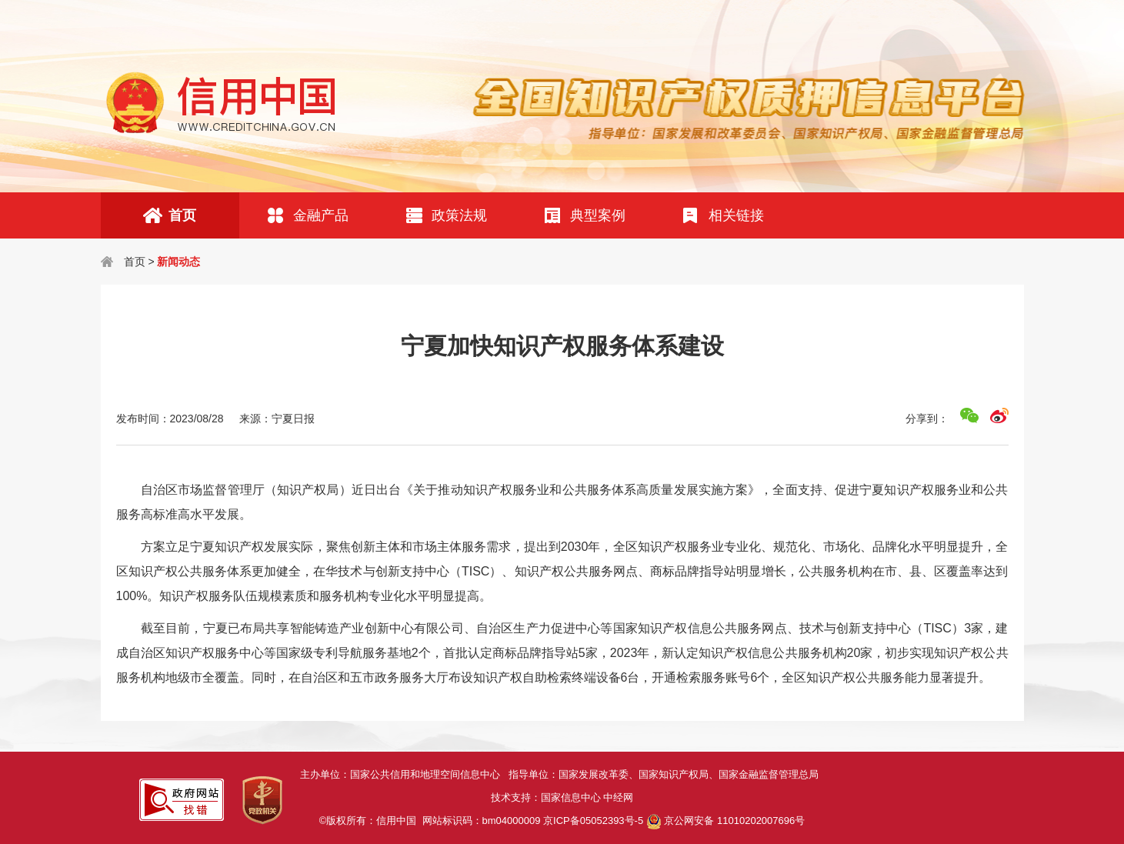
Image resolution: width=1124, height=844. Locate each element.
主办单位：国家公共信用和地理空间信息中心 (404, 774)
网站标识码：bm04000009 (533, 820)
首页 (134, 261)
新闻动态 (178, 261)
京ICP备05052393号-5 (593, 820)
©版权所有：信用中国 (370, 820)
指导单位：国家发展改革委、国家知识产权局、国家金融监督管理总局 (666, 774)
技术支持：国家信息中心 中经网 (562, 797)
